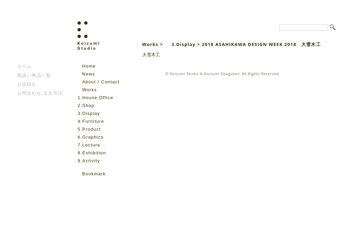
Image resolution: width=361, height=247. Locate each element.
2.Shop (86, 105)
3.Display (89, 113)
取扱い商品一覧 (34, 75)
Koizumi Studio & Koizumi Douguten (205, 73)
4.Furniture (91, 121)
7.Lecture (89, 145)
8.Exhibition (92, 153)
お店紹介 (27, 84)
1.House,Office (95, 97)
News (88, 74)
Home (89, 66)
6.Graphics (91, 137)
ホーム (24, 66)
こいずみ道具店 (37, 41)
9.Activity (89, 160)
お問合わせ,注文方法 (40, 93)
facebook (81, 183)
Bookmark (94, 174)
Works (89, 89)
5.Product (89, 129)
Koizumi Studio (103, 41)
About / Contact (101, 82)
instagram (91, 183)
